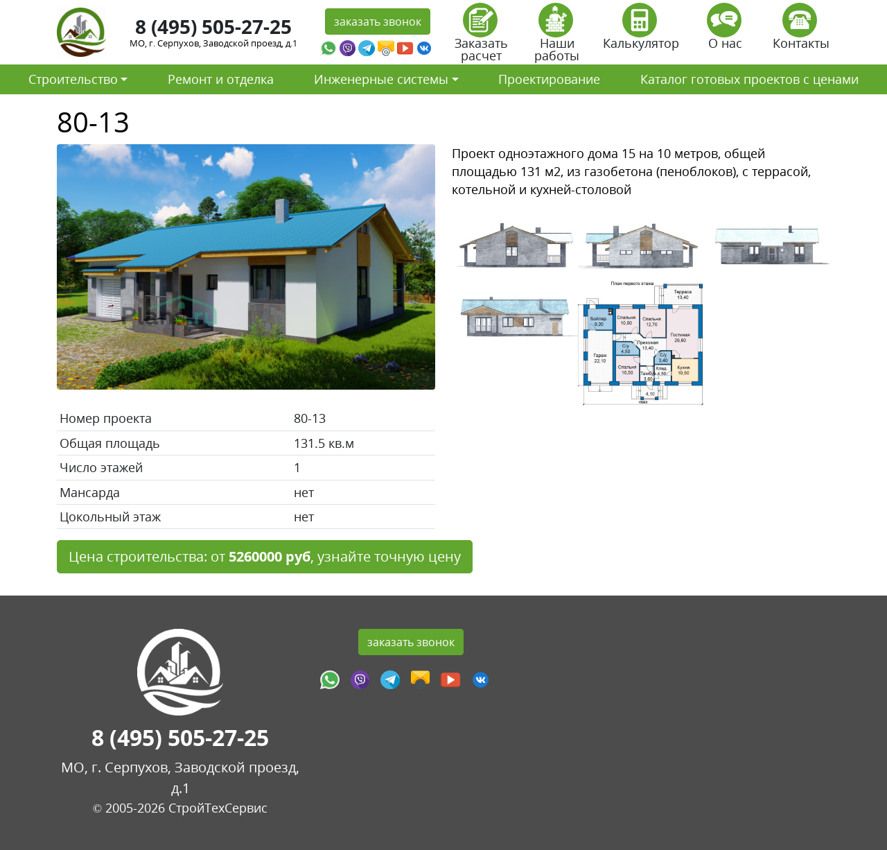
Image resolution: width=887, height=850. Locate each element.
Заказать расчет (481, 37)
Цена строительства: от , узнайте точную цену (265, 556)
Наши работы (556, 37)
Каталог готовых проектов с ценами (749, 79)
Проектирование (549, 79)
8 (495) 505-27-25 (213, 26)
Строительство (73, 79)
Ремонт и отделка (221, 79)
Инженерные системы (381, 79)
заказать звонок (377, 21)
